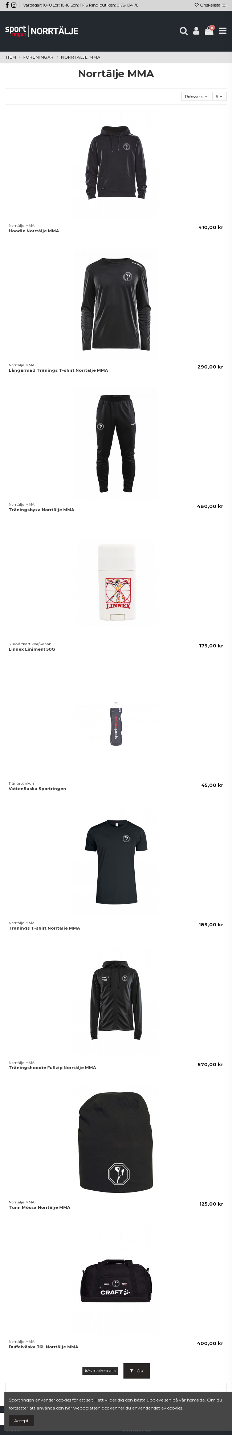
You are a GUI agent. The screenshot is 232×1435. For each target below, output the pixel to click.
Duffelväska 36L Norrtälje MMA (43, 1346)
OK (136, 1370)
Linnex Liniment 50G (32, 649)
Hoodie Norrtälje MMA (34, 230)
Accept (21, 1420)
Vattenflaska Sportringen (37, 788)
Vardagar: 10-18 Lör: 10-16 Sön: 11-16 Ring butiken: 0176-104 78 (80, 5)
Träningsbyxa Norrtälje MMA (41, 509)
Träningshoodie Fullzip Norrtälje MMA (52, 1067)
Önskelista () (210, 5)
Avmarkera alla (100, 1370)
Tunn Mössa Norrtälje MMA (39, 1207)
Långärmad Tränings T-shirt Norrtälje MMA (58, 370)
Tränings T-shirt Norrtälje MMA (44, 928)
